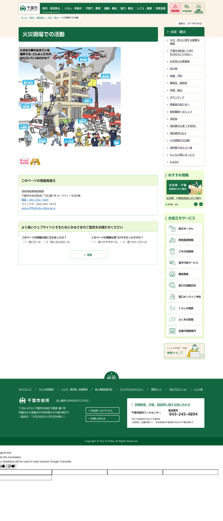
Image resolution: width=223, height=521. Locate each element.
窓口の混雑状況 (187, 285)
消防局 (173, 119)
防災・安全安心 (37, 18)
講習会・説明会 (178, 83)
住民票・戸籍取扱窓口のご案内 (183, 198)
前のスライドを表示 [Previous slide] (196, 204)
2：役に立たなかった (58, 242)
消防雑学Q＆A (178, 133)
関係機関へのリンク (181, 112)
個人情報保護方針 (103, 389)
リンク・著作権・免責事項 (74, 389)
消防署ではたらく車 (181, 147)
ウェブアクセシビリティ (132, 389)
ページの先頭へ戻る (111, 377)
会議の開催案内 (187, 331)
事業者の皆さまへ (180, 104)
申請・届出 (176, 90)
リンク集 (198, 389)
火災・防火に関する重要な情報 (185, 42)
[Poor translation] (11, 466)
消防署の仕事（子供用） (183, 126)
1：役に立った (32, 242)
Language (187, 11)
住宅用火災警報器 (180, 61)
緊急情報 (175, 11)
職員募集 (183, 274)
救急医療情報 (186, 240)
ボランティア (177, 97)
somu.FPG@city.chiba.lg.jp (38, 208)
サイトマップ (25, 389)
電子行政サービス (188, 263)
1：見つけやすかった (106, 242)
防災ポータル (186, 228)
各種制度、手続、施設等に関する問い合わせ (162, 404)
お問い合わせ (98, 418)
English (174, 162)
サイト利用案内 (46, 389)
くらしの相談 (186, 308)
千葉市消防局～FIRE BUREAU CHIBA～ (181, 52)
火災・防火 (53, 18)
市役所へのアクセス (102, 411)
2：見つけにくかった (135, 242)
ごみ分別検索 (186, 251)
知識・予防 (176, 76)
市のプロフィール (177, 389)
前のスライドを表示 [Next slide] (201, 204)
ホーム (24, 18)
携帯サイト (156, 389)
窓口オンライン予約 (190, 297)
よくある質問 (186, 319)
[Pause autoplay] (169, 204)
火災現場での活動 (180, 140)
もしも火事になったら (182, 155)
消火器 (173, 68)
